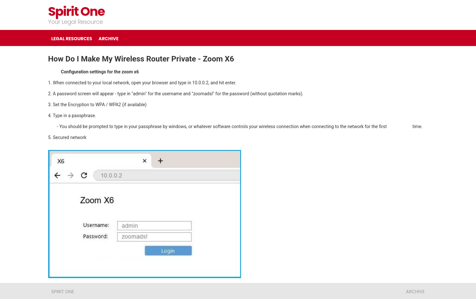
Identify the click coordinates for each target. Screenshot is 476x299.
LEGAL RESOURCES (71, 38)
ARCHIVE (109, 38)
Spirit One (76, 11)
